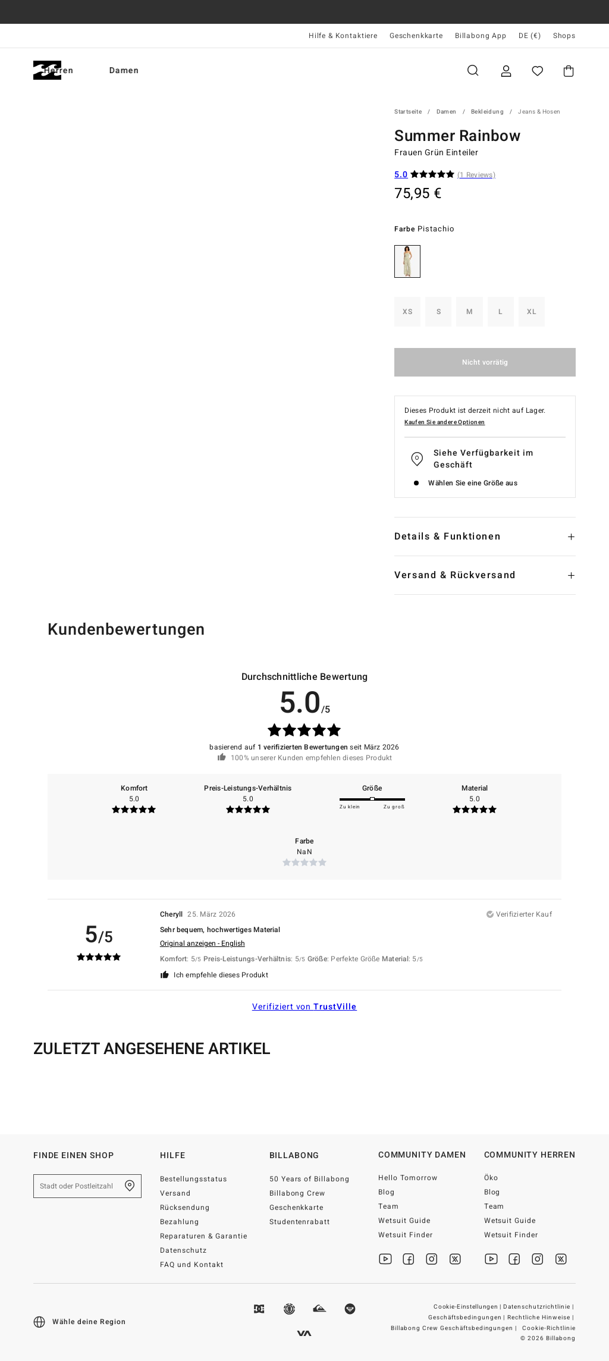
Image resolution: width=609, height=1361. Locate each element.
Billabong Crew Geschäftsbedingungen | (455, 1328)
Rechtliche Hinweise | (541, 1317)
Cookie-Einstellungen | (468, 1307)
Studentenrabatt (300, 1221)
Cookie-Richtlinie (549, 1328)
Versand (175, 1193)
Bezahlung (179, 1221)
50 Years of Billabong (309, 1179)
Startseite (408, 112)
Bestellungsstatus (193, 1179)
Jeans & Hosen (539, 112)
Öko (491, 1177)
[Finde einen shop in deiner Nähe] (130, 1186)
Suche (473, 70)
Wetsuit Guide (404, 1220)
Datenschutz (183, 1250)
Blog (386, 1192)
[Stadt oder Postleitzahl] (87, 1186)
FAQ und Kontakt (192, 1264)
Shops (564, 35)
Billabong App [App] (481, 35)
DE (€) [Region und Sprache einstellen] (530, 35)
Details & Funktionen (447, 536)
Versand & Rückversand (455, 575)
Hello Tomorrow (408, 1177)
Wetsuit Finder (405, 1235)
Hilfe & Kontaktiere (343, 35)
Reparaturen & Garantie (203, 1236)
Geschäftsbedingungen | (467, 1317)
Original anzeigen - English (202, 943)
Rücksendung (185, 1207)
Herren (106, 70)
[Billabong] (47, 70)
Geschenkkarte (416, 35)
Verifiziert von (304, 1007)
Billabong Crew (297, 1193)
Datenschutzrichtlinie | (539, 1307)
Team (388, 1206)
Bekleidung (487, 112)
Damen (171, 70)
